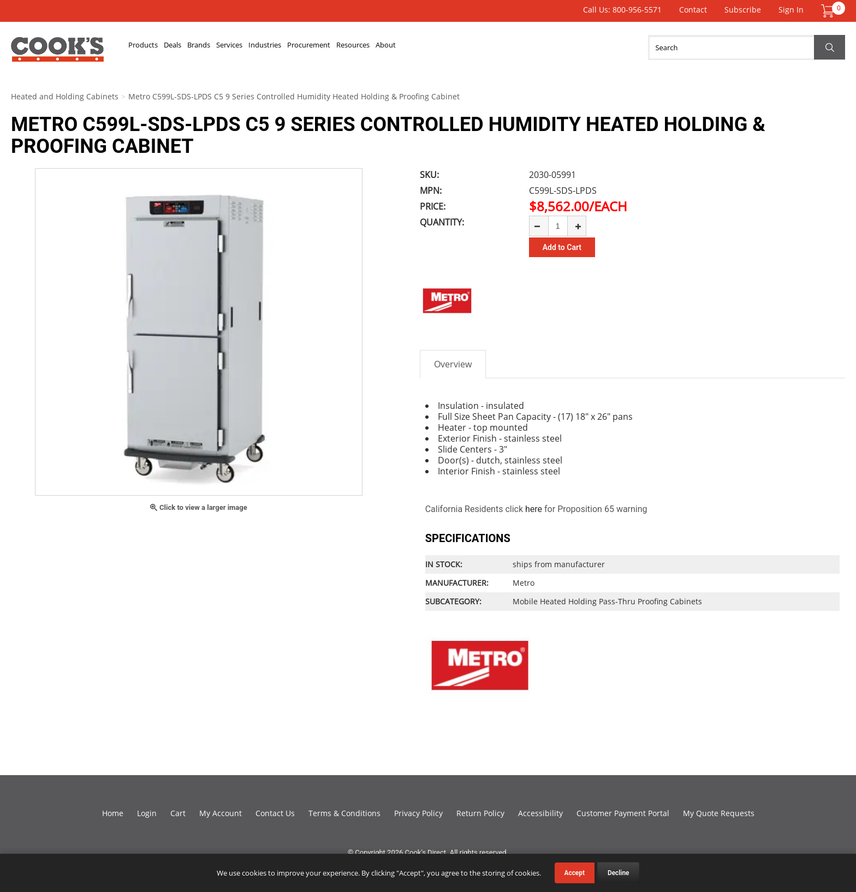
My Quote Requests (718, 813)
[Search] (746, 47)
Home (112, 813)
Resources (474, 47)
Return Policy (480, 813)
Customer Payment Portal (622, 813)
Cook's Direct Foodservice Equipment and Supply (57, 53)
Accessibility (540, 813)
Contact (693, 9)
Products (152, 47)
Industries (344, 47)
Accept (574, 873)
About (524, 47)
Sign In (791, 9)
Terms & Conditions (344, 813)
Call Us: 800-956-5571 (622, 9)
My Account (220, 813)
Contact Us (275, 813)
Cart (178, 813)
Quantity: (442, 222)
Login (147, 813)
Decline (618, 873)
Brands (242, 47)
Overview (453, 364)
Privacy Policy (418, 813)
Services (290, 47)
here (533, 509)
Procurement (408, 47)
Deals (199, 47)
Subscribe (742, 9)
